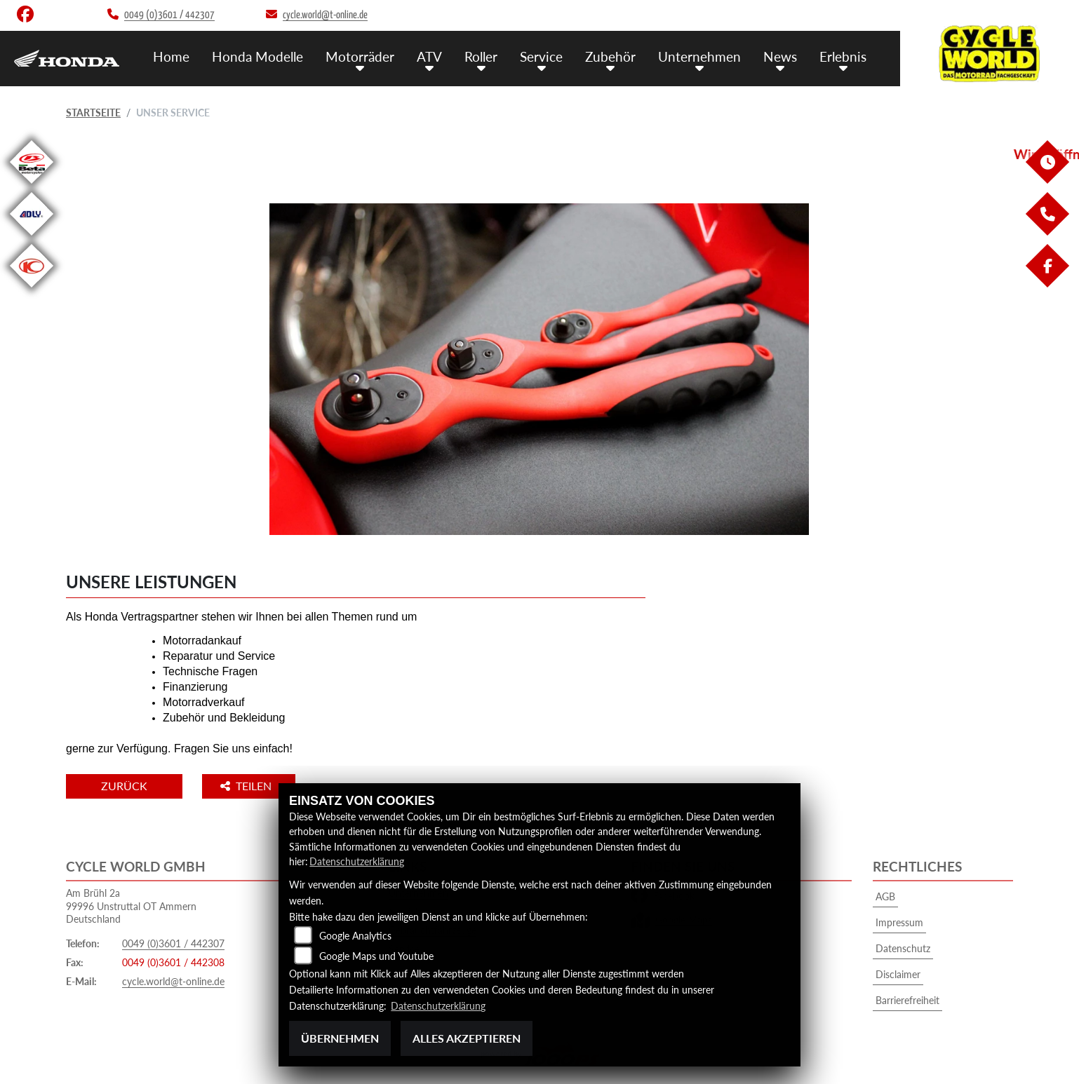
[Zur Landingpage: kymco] (31, 290)
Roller (480, 56)
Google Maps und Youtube (376, 956)
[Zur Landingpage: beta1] (31, 186)
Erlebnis (842, 56)
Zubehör (610, 56)
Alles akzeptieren (467, 1038)
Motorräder (360, 56)
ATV (429, 56)
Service (541, 56)
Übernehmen (340, 1038)
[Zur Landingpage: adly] (31, 238)
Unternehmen (699, 56)
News (780, 56)
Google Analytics (355, 936)
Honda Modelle (257, 56)
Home (171, 56)
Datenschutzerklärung (356, 861)
